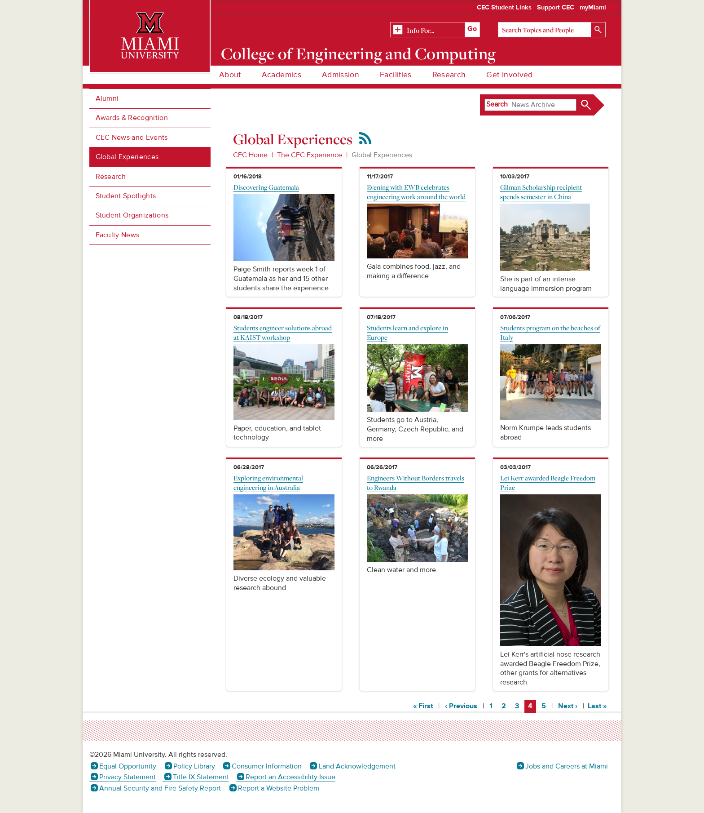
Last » (599, 706)
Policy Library (194, 766)
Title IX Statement (201, 777)
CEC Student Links (504, 8)
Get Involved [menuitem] (509, 75)
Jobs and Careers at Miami (566, 766)
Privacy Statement (127, 777)
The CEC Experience (309, 155)
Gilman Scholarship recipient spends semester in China (541, 191)
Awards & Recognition (132, 117)
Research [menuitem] (449, 75)
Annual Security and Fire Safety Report (160, 788)
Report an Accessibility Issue (290, 777)
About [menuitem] (230, 75)
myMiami (593, 8)
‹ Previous (464, 706)
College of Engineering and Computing (358, 53)
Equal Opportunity (127, 766)
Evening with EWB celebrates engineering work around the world (416, 191)
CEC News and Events (132, 137)
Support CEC (555, 8)
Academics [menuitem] (281, 75)
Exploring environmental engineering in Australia (268, 482)
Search (497, 104)
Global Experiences (127, 156)
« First (425, 706)
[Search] (551, 29)
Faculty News (118, 235)
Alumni (107, 98)
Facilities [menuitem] (396, 75)
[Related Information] (435, 30)
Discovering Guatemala (266, 186)
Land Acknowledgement (357, 766)
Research (111, 176)
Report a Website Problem (278, 788)
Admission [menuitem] (340, 75)
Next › (569, 706)
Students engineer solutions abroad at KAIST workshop (282, 332)
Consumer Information (267, 766)
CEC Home (250, 155)
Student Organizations (132, 215)
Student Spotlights (126, 195)
